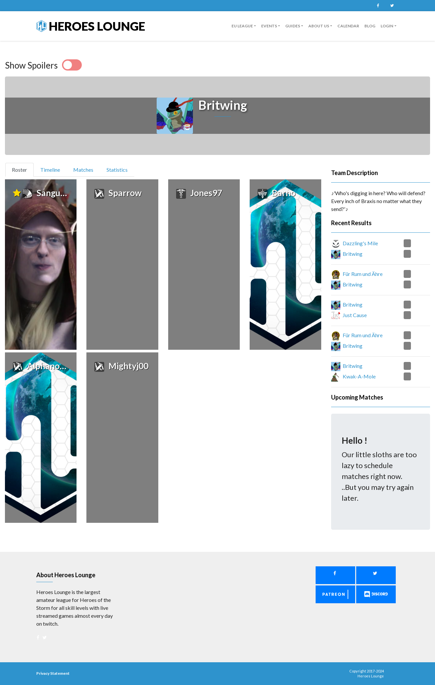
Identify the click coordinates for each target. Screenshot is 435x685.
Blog (369, 25)
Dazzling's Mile (360, 243)
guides (292, 25)
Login (387, 25)
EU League (242, 25)
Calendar (348, 25)
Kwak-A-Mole (359, 376)
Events (269, 25)
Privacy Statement (53, 673)
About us (318, 25)
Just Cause (355, 315)
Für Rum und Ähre (363, 274)
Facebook (378, 5)
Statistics (117, 169)
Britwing (352, 254)
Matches (83, 169)
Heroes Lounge (90, 26)
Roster (22, 169)
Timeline (50, 169)
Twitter (392, 5)
